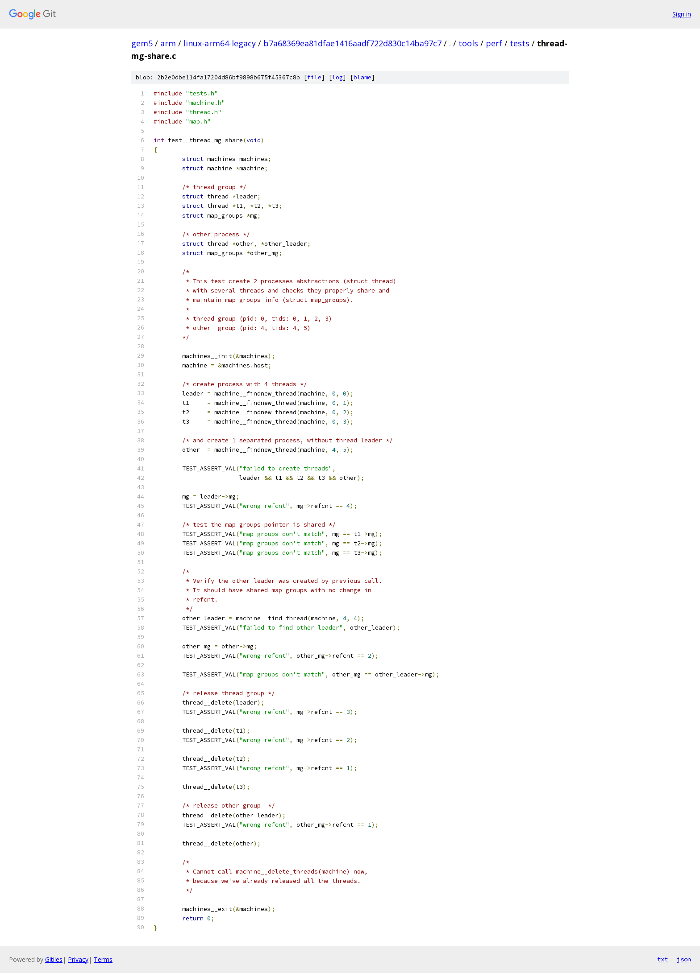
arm (168, 43)
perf (494, 43)
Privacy (78, 959)
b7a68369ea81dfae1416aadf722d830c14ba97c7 (352, 43)
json (684, 959)
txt (662, 959)
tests (519, 43)
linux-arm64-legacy (219, 43)
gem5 (142, 43)
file (314, 77)
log (337, 77)
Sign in (681, 14)
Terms (103, 959)
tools (468, 43)
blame (362, 77)
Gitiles (53, 959)
